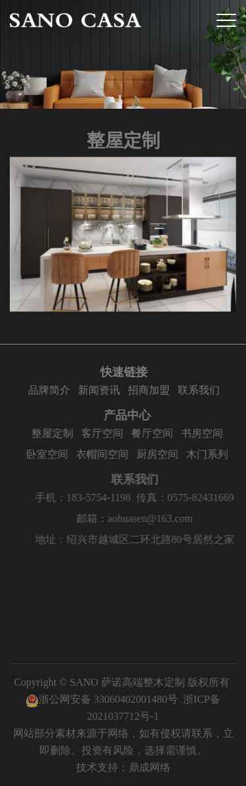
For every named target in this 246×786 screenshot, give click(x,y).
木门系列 (212, 454)
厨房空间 (162, 454)
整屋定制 (57, 433)
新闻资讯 (101, 390)
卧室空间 (52, 454)
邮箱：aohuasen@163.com (145, 518)
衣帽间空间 (107, 454)
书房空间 (207, 433)
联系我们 (201, 390)
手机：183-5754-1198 (93, 497)
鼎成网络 (150, 767)
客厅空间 (107, 433)
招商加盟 (151, 390)
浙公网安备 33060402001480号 (102, 699)
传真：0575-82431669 (195, 497)
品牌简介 (51, 390)
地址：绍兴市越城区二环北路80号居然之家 (145, 539)
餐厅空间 (157, 433)
